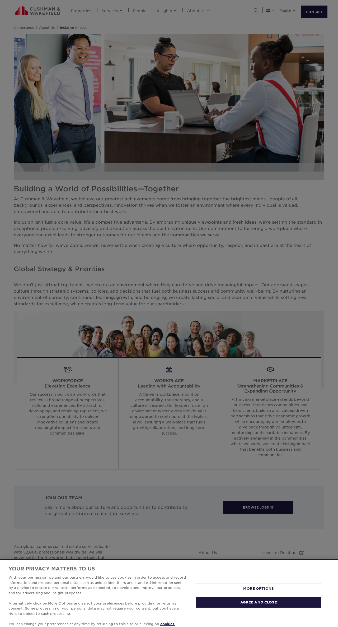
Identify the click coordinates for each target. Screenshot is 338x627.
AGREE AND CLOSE (258, 609)
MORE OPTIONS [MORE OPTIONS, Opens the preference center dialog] (258, 596)
